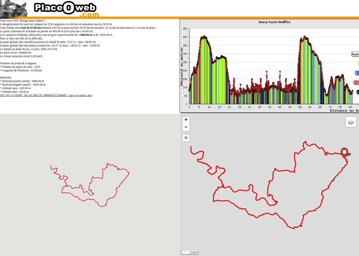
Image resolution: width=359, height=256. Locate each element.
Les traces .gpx (83, 95)
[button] (344, 153)
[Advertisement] (264, 7)
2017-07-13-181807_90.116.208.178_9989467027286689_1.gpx (37, 95)
